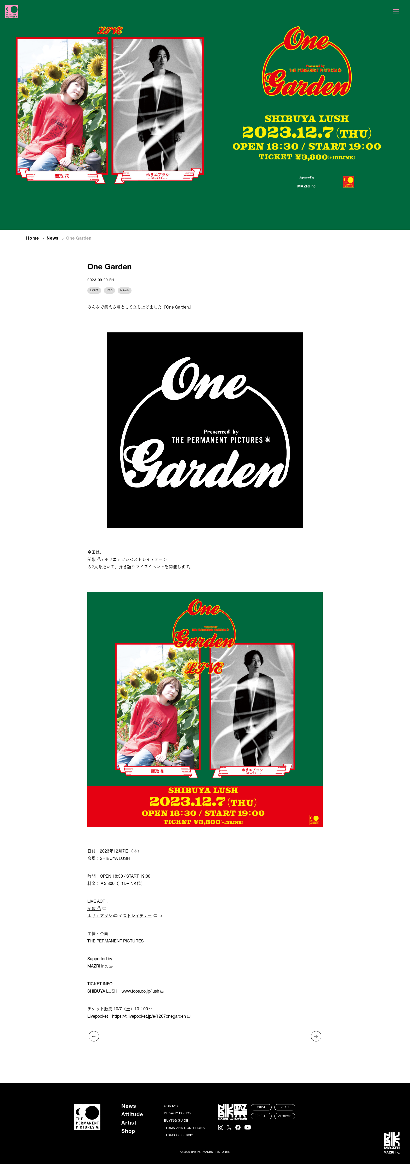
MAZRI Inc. (97, 967)
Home (32, 239)
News (53, 239)
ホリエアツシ (99, 916)
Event (94, 290)
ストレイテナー (137, 916)
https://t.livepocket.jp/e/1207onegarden (149, 1017)
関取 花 (94, 909)
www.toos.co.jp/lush (140, 992)
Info (109, 290)
